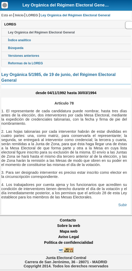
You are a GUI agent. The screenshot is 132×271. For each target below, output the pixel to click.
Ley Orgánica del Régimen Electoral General (66, 5)
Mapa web (69, 231)
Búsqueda (15, 48)
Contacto (68, 220)
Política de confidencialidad (68, 242)
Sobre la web (68, 226)
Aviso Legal (68, 237)
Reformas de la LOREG (25, 63)
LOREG (32, 15)
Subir (122, 205)
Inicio (19, 15)
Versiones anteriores (23, 56)
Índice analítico (19, 40)
